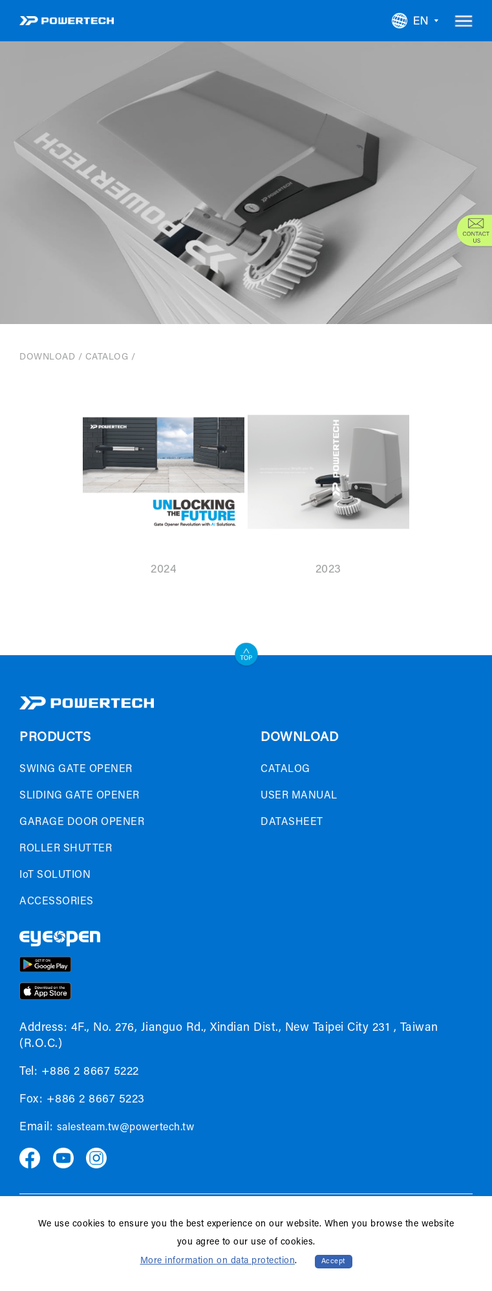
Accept (333, 1261)
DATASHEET (292, 822)
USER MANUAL (299, 796)
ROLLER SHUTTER (65, 849)
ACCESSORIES (56, 902)
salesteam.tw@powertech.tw (126, 1128)
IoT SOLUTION (55, 875)
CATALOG (107, 357)
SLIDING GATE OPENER (79, 796)
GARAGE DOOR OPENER (81, 822)
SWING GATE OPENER (76, 769)
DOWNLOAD (47, 357)
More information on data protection (217, 1261)
